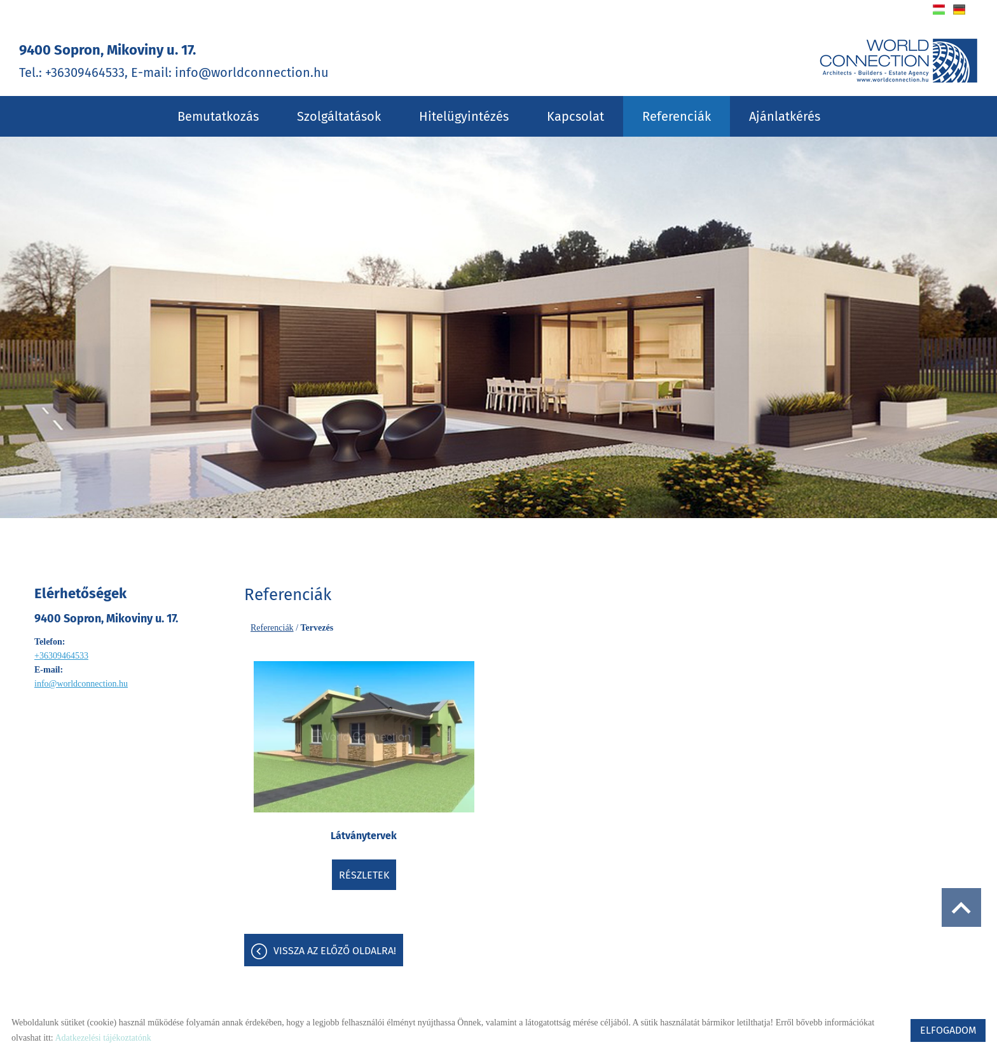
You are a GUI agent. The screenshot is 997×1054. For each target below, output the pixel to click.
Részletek (364, 875)
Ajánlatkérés (784, 116)
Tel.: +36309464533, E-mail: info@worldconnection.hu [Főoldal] (174, 60)
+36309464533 (61, 655)
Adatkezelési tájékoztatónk (103, 1038)
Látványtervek (364, 836)
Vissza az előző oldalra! (334, 951)
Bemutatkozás (218, 116)
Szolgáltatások (339, 116)
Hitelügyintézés (464, 116)
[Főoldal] (898, 60)
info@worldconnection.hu (81, 683)
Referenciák (676, 116)
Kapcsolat (575, 116)
